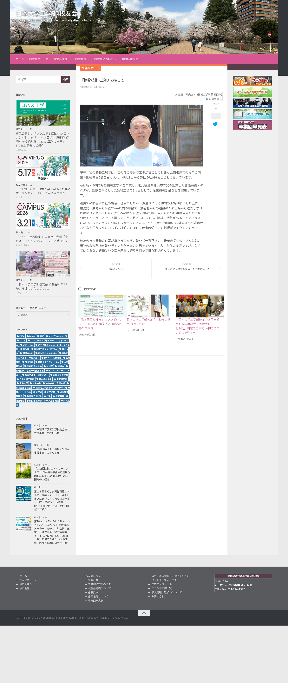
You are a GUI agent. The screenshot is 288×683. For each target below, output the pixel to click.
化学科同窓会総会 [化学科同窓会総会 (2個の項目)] (52, 357)
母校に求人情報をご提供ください (170, 575)
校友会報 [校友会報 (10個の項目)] (37, 383)
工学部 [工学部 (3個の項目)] (50, 366)
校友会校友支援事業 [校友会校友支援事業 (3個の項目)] (55, 383)
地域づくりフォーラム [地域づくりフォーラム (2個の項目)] (48, 362)
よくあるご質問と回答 (164, 580)
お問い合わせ (129, 59)
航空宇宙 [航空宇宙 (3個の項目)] (60, 396)
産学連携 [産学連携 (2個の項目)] (51, 392)
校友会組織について (99, 588)
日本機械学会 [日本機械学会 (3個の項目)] (45, 379)
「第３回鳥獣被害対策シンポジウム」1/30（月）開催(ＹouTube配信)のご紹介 (100, 324)
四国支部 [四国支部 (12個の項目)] (29, 362)
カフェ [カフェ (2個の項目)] (22, 340)
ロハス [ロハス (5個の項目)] (26, 349)
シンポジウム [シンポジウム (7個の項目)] (36, 340)
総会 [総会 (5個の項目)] (49, 396)
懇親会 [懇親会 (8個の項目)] (61, 366)
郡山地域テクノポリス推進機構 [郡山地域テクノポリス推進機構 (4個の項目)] (44, 400)
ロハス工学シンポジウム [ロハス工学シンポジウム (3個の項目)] (45, 349)
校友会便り (60, 59)
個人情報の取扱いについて (167, 592)
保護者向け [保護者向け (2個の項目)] (28, 353)
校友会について (103, 59)
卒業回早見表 (95, 600)
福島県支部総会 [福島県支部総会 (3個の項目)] (34, 396)
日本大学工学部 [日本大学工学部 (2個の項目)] (26, 379)
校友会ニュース (38, 59)
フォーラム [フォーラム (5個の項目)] (28, 344)
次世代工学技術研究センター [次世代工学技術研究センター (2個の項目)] (49, 387)
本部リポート (90, 68)
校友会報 (80, 59)
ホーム (20, 59)
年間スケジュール (162, 584)
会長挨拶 (93, 592)
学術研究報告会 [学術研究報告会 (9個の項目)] (34, 366)
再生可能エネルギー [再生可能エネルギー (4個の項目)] (47, 353)
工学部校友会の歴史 (99, 584)
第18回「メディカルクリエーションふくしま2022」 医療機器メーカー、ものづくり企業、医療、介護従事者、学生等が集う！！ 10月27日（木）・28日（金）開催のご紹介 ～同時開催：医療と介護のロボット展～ (52, 532)
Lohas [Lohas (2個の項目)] (32, 336)
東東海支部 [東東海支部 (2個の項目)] (61, 379)
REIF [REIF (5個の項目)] (42, 336)
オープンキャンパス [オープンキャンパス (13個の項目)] (58, 336)
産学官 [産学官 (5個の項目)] (39, 392)
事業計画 (93, 580)
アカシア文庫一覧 (162, 588)
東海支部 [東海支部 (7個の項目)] (23, 383)
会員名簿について (98, 596)
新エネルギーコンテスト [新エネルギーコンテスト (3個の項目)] (36, 375)
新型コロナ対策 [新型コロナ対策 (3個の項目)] (60, 375)
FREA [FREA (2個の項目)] (22, 336)
